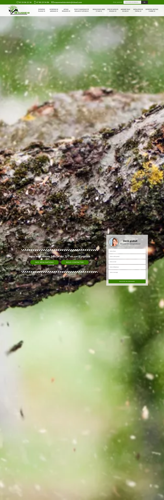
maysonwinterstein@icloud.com (66, 2)
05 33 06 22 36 (24, 2)
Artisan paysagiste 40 (66, 10)
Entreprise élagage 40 (41, 10)
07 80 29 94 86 (41, 2)
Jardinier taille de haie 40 (125, 10)
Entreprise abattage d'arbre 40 (152, 10)
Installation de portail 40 (138, 10)
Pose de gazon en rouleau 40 (112, 10)
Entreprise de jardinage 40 (54, 10)
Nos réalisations (44, 262)
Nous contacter (75, 262)
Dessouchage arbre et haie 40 (99, 10)
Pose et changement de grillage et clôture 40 (81, 10)
